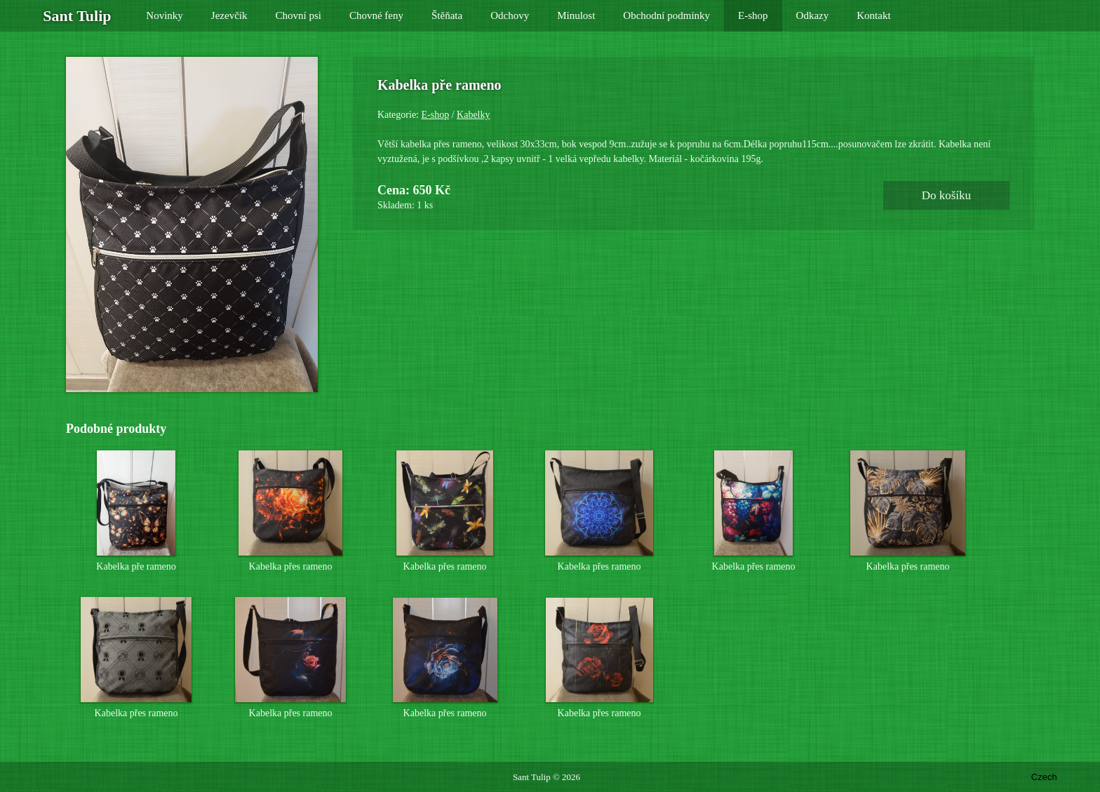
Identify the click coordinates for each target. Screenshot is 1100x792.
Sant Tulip (532, 777)
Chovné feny (376, 15)
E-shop (436, 114)
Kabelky (473, 114)
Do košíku (946, 195)
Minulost (576, 15)
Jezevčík (229, 15)
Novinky (164, 15)
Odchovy (509, 15)
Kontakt (873, 15)
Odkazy (812, 15)
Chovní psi (298, 15)
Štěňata (446, 15)
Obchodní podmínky (666, 15)
